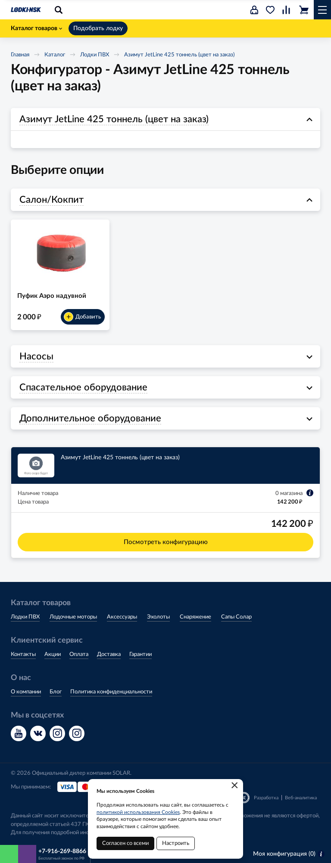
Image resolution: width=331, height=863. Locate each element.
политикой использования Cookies (138, 812)
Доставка (109, 654)
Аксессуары (122, 617)
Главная (20, 55)
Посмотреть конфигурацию (166, 542)
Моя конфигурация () (289, 854)
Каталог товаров (36, 28)
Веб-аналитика (301, 797)
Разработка (266, 797)
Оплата (78, 654)
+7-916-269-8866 (62, 851)
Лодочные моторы (73, 617)
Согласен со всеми (125, 843)
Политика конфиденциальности (111, 692)
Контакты (23, 654)
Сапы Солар (236, 617)
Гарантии (140, 654)
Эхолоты (158, 617)
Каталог (54, 55)
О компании (26, 692)
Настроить (175, 843)
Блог (56, 692)
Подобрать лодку (98, 28)
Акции (52, 654)
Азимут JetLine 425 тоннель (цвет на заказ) (179, 55)
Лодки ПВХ (94, 55)
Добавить (82, 317)
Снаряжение (195, 617)
